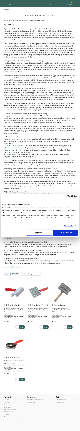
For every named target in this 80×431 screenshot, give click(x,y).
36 (12, 274)
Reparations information (11, 417)
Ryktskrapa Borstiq (10, 154)
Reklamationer (8, 405)
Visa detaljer (69, 226)
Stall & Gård (12, 20)
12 (7, 274)
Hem (5, 20)
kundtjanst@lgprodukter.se (35, 399)
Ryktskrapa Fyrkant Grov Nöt (13, 145)
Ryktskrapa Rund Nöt (11, 150)
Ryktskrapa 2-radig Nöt (11, 139)
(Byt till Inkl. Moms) (49, 15)
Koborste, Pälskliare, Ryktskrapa (27, 20)
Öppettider (7, 414)
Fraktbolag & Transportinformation (10, 408)
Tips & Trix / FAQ (9, 411)
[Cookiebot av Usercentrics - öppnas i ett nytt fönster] (68, 196)
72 (16, 274)
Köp (22, 327)
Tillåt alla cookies (65, 232)
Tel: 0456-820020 (32, 402)
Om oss (6, 399)
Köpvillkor (7, 402)
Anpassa (39, 232)
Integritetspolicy (61, 399)
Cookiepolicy (60, 402)
